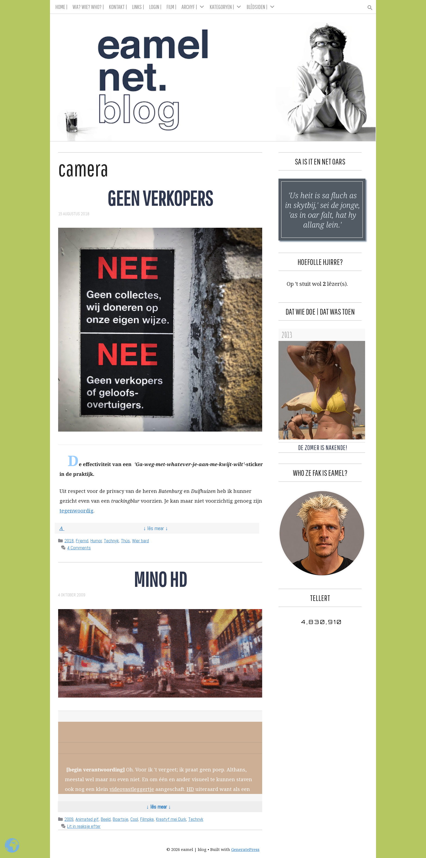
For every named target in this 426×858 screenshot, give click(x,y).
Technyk (111, 541)
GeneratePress (245, 849)
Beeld (106, 819)
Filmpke (147, 819)
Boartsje (120, 819)
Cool (134, 819)
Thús (125, 541)
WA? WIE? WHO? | (88, 6)
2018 (69, 541)
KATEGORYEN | (226, 7)
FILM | (172, 6)
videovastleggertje (131, 789)
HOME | (61, 6)
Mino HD (160, 579)
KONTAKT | (118, 6)
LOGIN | (155, 6)
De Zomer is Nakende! (322, 447)
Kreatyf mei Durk (171, 819)
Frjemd (82, 541)
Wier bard (140, 541)
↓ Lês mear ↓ (155, 528)
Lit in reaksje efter (84, 826)
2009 (68, 819)
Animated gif (87, 819)
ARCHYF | (193, 7)
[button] (367, 6)
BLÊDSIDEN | (261, 7)
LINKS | (138, 6)
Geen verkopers (160, 198)
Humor (96, 541)
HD (190, 789)
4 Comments (79, 548)
